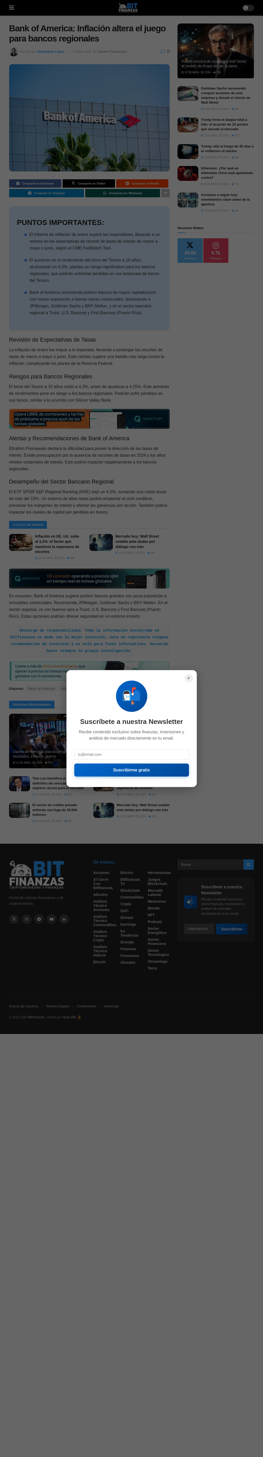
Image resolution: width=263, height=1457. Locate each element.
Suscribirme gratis (131, 770)
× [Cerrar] (188, 678)
